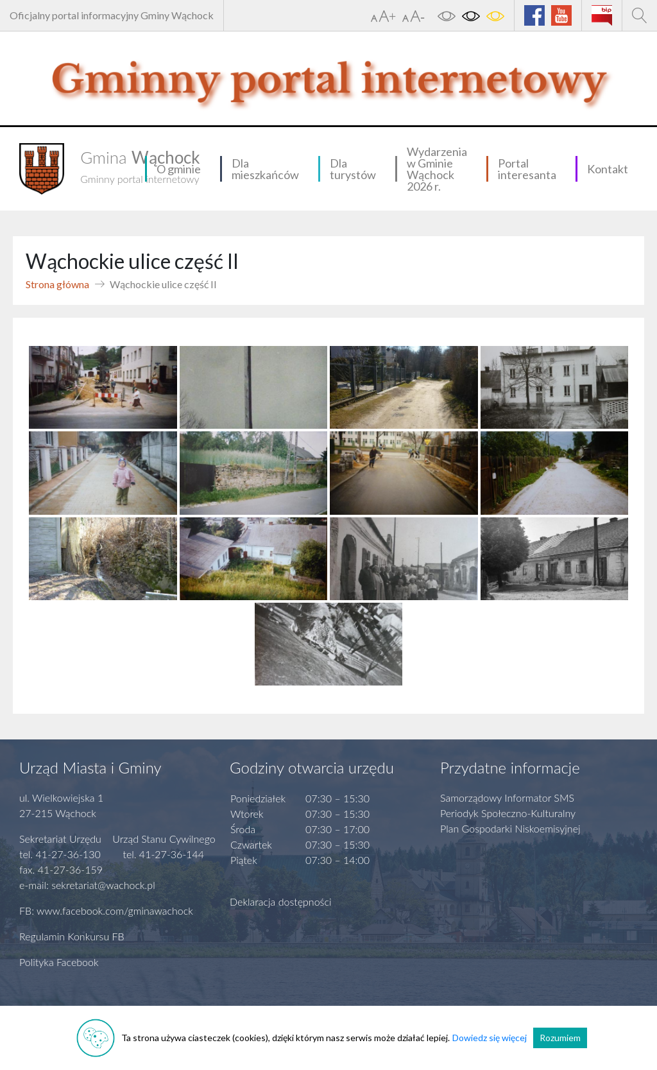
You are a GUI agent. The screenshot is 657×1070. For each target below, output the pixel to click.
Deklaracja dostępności (281, 901)
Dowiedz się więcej (489, 1037)
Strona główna (57, 284)
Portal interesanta (527, 168)
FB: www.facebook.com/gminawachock (106, 910)
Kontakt (607, 169)
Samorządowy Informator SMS (507, 797)
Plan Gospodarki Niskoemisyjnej (510, 828)
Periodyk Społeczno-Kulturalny (508, 813)
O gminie (179, 169)
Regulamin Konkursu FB (71, 936)
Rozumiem (560, 1037)
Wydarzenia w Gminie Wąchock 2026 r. (437, 169)
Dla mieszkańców (265, 168)
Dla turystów (353, 168)
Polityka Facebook (59, 962)
